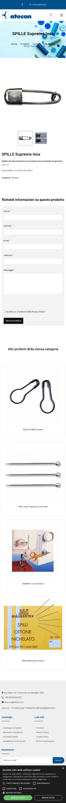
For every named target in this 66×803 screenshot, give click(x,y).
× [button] (63, 768)
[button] (33, 792)
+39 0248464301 (37, 4)
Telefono (9, 255)
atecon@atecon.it (14, 702)
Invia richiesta (13, 320)
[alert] (33, 784)
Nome (7, 211)
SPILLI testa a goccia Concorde (33, 506)
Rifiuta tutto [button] (48, 798)
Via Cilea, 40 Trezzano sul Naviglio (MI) (24, 692)
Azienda (8, 226)
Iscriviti (58, 760)
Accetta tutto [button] (18, 798)
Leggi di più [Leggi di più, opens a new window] (42, 779)
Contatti (40, 728)
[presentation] (24, 303)
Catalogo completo (12, 728)
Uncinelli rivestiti (10, 736)
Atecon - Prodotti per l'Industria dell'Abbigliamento (29, 708)
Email (7, 240)
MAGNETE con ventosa (33, 583)
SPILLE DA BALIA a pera (33, 429)
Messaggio (9, 270)
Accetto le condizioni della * (25, 311)
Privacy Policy (38, 311)
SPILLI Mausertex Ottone (33, 660)
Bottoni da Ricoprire (45, 741)
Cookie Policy (42, 736)
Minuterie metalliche (12, 732)
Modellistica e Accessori (14, 741)
